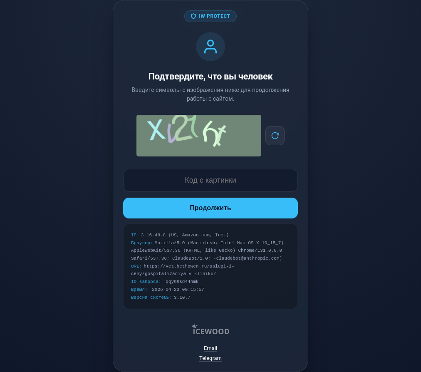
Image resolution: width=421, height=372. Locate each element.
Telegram (210, 358)
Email (210, 348)
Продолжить (210, 207)
